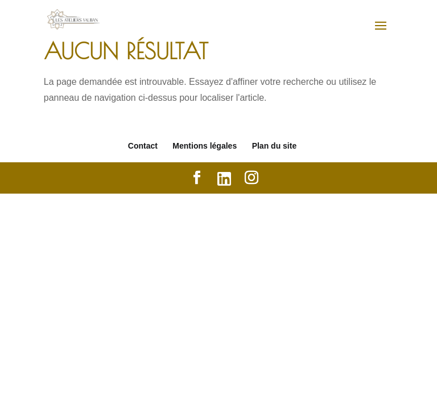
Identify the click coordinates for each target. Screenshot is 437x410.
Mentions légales (204, 145)
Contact (143, 145)
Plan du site (274, 145)
